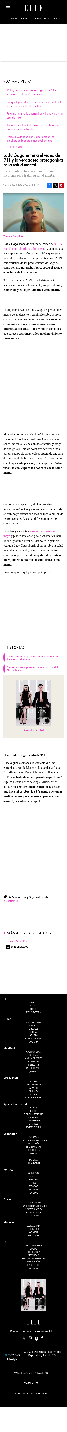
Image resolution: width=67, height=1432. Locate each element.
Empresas (33, 1137)
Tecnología (33, 1150)
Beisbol (33, 1110)
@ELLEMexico (19, 946)
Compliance (31, 1383)
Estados (33, 1186)
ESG (33, 1156)
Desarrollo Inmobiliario (33, 1206)
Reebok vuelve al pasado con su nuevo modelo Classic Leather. (32, 669)
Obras (33, 1153)
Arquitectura (33, 1212)
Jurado (33, 1071)
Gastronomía (33, 1051)
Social (33, 1248)
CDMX (33, 1182)
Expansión (10, 1134)
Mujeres (33, 1159)
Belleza (25, 18)
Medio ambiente (33, 1245)
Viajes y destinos (33, 1058)
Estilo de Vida (33, 1068)
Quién (7, 1019)
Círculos (33, 1028)
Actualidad (33, 1225)
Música (33, 1094)
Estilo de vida (52, 18)
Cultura (33, 1041)
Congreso (33, 1179)
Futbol (33, 1107)
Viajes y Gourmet (33, 1038)
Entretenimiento (33, 1084)
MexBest (9, 1048)
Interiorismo (33, 1215)
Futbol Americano (33, 1114)
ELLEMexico (23, 1338)
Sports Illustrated (15, 1104)
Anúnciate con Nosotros (31, 1393)
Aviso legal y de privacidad (31, 1372)
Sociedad (34, 1192)
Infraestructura (33, 1209)
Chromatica (12, 900)
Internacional (33, 1146)
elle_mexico (33, 1337)
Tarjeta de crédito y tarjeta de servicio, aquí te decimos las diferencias (32, 658)
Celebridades (15, 147)
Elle (5, 999)
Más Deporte (33, 1120)
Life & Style (10, 1078)
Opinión (33, 1189)
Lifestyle (33, 1123)
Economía (33, 1143)
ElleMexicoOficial (45, 1337)
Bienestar (33, 1064)
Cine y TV (33, 1091)
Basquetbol (33, 1117)
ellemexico (39, 1337)
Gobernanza (33, 1252)
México (33, 1176)
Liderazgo (33, 1229)
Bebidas (33, 1055)
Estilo (33, 1081)
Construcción (33, 1202)
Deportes (33, 1087)
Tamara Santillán (16, 941)
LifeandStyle (33, 1163)
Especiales (33, 1235)
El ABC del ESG (33, 1265)
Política (8, 1169)
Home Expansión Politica (33, 1140)
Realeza (33, 1025)
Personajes (33, 1061)
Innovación (33, 1261)
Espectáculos (33, 1022)
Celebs (37, 18)
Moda (14, 18)
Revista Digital (33, 730)
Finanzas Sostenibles (33, 1258)
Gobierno (33, 1173)
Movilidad (33, 1255)
